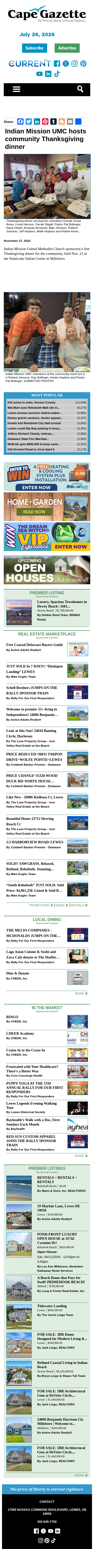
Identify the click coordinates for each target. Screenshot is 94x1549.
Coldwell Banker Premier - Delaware (36, 764)
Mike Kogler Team (23, 676)
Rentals (77, 905)
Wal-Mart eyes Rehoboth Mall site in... (34, 407)
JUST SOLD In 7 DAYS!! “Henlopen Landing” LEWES (34, 668)
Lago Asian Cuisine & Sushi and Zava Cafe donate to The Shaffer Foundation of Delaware (31, 955)
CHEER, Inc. (19, 978)
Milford (41, 1286)
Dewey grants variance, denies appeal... (35, 417)
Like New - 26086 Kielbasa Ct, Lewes (34, 797)
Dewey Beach (45, 610)
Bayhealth (18, 1128)
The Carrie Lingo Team (57, 1314)
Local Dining (47, 920)
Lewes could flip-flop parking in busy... (34, 428)
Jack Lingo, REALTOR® (58, 1347)
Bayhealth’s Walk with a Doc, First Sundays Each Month (33, 1122)
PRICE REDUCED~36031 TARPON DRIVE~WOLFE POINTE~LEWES (34, 756)
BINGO (12, 1017)
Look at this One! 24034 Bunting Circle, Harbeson (31, 733)
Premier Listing (47, 593)
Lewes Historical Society (28, 1112)
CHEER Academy (20, 1033)
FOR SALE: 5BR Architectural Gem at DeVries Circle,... (61, 1393)
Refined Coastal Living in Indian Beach (62, 1365)
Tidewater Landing (52, 1306)
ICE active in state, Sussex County (31, 402)
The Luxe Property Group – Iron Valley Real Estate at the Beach (30, 743)
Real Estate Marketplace (47, 634)
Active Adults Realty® (26, 649)
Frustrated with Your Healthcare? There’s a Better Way (32, 1069)
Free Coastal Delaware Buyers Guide (34, 645)
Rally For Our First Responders (32, 698)
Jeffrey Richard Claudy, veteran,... (31, 433)
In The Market (47, 1008)
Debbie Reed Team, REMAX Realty (58, 617)
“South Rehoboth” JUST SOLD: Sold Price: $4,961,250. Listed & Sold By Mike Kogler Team (35, 888)
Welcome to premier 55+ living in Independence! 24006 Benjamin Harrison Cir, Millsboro (31, 712)
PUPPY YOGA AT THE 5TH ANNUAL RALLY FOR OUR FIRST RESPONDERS (34, 1087)
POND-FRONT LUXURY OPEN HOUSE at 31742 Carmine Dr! (57, 1238)
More (79, 993)
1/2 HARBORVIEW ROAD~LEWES (34, 842)
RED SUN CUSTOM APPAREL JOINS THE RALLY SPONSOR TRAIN (31, 1141)
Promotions (39, 905)
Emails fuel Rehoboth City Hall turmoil (34, 423)
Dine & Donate (17, 973)
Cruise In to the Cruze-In (25, 1050)
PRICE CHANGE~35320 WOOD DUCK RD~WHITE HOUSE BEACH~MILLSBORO (31, 779)
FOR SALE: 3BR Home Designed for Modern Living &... (62, 1336)
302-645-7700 (47, 1522)
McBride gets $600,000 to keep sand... (34, 444)
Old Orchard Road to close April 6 (31, 449)
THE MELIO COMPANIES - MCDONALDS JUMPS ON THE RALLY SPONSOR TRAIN (31, 933)
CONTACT (47, 1502)
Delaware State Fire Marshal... (28, 438)
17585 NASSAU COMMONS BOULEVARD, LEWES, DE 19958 (47, 1512)
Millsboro (43, 1428)
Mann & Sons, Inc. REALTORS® (64, 1190)
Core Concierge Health (26, 1075)
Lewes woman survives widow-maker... (35, 412)
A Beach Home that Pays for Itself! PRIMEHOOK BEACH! (61, 1280)
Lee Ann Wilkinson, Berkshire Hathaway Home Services (60, 1268)
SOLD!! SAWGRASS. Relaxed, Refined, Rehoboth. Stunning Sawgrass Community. (30, 867)
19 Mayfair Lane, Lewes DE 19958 (58, 1208)
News (60, 905)
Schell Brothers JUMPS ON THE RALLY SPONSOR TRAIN (31, 690)
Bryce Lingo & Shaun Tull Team (63, 1375)
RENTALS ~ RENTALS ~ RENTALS (57, 1180)
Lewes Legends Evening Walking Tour (31, 1105)
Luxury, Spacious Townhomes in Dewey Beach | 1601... (62, 604)
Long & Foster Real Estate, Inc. (63, 1290)
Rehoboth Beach (47, 1186)
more (79, 1155)
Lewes (41, 1214)
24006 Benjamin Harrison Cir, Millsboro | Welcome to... (60, 1421)
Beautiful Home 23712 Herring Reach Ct (30, 821)
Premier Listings (47, 1168)
